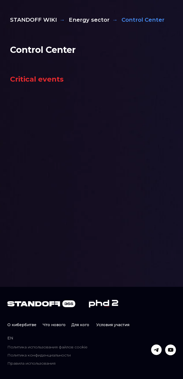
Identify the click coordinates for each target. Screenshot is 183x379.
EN (10, 338)
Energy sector (89, 20)
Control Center (43, 49)
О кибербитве (21, 324)
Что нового (54, 324)
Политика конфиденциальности (39, 355)
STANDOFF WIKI (33, 20)
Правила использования (31, 363)
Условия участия (112, 324)
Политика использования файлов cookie (47, 347)
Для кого (80, 324)
